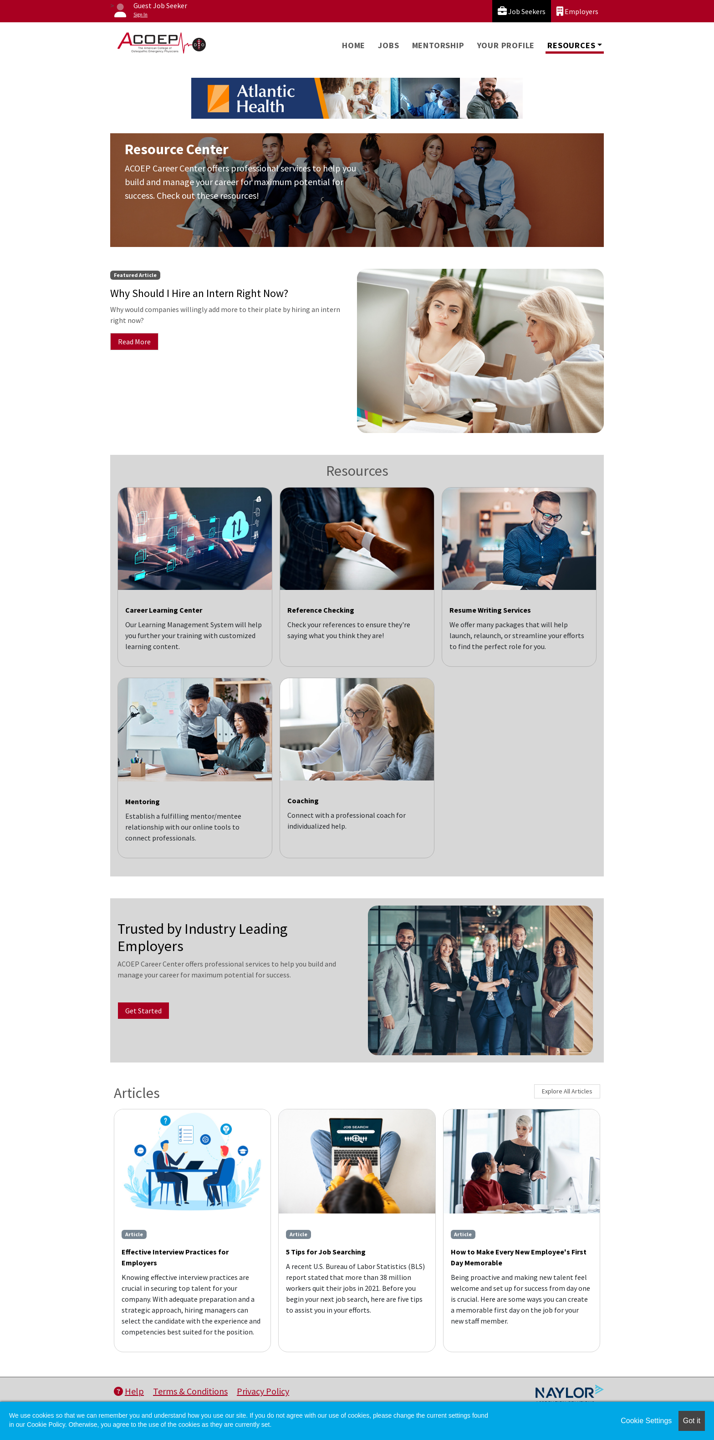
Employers (577, 11)
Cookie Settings (646, 1421)
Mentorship (438, 45)
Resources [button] (571, 45)
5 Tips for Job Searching (326, 1251)
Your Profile (506, 45)
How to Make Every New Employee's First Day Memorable (518, 1257)
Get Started (143, 1010)
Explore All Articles (567, 1091)
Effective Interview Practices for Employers (175, 1257)
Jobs (388, 45)
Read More (134, 341)
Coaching (303, 800)
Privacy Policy (263, 1391)
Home (353, 45)
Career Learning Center (163, 609)
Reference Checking (320, 609)
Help (129, 1391)
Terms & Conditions (190, 1391)
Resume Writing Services (490, 609)
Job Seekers (522, 11)
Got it (691, 1421)
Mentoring (142, 801)
